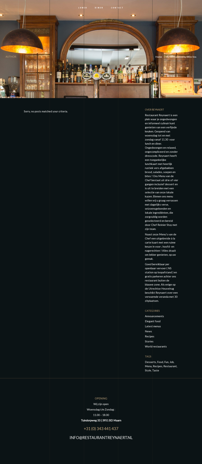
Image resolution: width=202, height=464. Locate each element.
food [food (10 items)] (160, 362)
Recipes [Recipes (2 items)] (157, 366)
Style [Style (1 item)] (148, 370)
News (148, 331)
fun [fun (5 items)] (166, 362)
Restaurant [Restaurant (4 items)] (170, 366)
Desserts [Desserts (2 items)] (150, 362)
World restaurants (156, 346)
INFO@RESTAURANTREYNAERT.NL (101, 437)
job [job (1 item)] (172, 362)
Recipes (149, 336)
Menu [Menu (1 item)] (148, 366)
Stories (149, 341)
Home (158, 56)
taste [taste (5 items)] (155, 370)
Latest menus (153, 326)
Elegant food (152, 321)
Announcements (154, 316)
